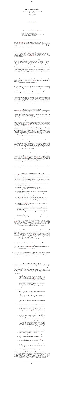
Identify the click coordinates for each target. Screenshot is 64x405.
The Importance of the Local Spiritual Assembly (28, 32)
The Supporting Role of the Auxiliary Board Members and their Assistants (32, 34)
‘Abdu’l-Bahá (32, 310)
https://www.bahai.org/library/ (32, 22)
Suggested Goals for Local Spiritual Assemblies (28, 35)
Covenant (38, 160)
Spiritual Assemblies (30, 44)
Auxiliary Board (18, 175)
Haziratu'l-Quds (39, 339)
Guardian (34, 80)
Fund (28, 124)
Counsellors (35, 174)
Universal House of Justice (38, 30)
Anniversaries (46, 118)
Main (32, 1)
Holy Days (27, 157)
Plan (33, 234)
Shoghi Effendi (29, 282)
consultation (16, 128)
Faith (16, 45)
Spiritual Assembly (17, 265)
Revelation (33, 55)
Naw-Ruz (25, 73)
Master (34, 278)
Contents (32, 2)
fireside (24, 282)
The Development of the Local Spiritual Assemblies (29, 33)
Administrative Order (22, 42)
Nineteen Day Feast (39, 157)
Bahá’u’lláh (29, 55)
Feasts (43, 118)
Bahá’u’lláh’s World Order (32, 53)
